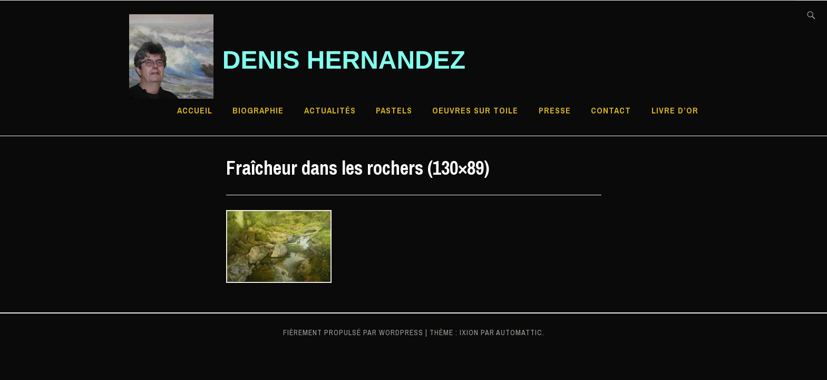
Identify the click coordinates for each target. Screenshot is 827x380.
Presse (555, 110)
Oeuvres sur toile (475, 110)
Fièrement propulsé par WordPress (353, 332)
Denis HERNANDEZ (343, 60)
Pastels (394, 110)
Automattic (519, 332)
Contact (611, 110)
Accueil (194, 110)
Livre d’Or (674, 110)
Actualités (330, 110)
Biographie (258, 110)
